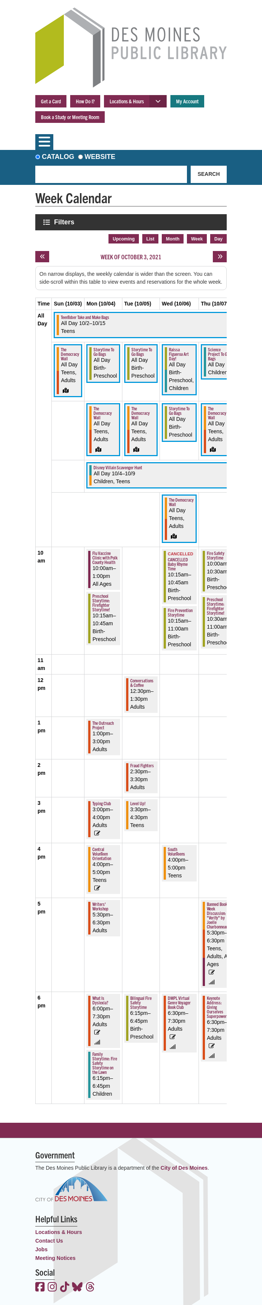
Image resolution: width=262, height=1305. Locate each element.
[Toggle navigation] (44, 142)
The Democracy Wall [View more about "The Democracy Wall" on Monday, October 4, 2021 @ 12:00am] (102, 412)
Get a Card (51, 101)
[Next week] (220, 256)
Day (218, 239)
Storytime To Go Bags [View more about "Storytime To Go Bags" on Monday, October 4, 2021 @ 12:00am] (103, 351)
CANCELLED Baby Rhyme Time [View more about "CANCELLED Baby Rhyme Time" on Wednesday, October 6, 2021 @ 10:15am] (178, 563)
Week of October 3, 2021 (131, 256)
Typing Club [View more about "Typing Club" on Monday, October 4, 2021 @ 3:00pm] (101, 803)
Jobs (41, 1249)
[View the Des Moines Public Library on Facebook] (40, 1288)
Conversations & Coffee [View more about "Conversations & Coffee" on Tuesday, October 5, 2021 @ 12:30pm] (142, 682)
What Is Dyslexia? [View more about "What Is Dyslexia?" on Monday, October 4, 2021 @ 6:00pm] (100, 1000)
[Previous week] (42, 256)
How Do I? (85, 101)
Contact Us (49, 1241)
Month (172, 239)
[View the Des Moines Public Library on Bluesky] (77, 1288)
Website (99, 156)
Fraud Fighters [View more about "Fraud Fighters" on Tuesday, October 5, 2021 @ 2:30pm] (142, 765)
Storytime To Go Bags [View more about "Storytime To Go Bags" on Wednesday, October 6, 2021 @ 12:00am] (179, 410)
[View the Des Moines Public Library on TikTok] (64, 1288)
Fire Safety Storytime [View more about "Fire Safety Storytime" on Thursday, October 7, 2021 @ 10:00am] (215, 555)
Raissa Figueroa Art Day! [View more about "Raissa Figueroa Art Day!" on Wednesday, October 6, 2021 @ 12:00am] (179, 353)
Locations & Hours (127, 101)
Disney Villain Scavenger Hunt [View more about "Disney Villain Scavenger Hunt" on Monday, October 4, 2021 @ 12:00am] (117, 467)
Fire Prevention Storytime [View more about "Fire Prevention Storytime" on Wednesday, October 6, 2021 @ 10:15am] (180, 612)
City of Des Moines (184, 1168)
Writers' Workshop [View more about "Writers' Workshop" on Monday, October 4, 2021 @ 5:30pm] (100, 906)
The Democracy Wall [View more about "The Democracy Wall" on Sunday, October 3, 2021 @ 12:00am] (70, 353)
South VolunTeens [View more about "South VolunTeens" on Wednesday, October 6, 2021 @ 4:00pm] (176, 851)
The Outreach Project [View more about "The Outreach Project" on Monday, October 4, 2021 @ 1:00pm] (103, 725)
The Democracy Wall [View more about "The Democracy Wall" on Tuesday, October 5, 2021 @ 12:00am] (140, 412)
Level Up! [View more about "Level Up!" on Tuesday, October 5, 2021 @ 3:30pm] (138, 803)
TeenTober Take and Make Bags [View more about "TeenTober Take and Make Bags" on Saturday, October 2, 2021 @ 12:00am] (85, 317)
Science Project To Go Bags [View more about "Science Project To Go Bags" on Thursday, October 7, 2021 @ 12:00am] (218, 353)
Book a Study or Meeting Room (70, 116)
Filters (65, 222)
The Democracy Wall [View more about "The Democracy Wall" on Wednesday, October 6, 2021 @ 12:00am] (181, 502)
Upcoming (124, 239)
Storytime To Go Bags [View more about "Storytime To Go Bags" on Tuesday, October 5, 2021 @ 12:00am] (141, 351)
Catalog (58, 156)
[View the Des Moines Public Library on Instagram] (52, 1288)
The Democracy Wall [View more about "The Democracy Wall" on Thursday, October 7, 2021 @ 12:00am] (217, 412)
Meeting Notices (55, 1258)
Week (197, 239)
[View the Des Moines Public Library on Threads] (90, 1288)
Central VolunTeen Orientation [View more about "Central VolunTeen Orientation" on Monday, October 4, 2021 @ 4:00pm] (101, 853)
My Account (187, 101)
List (150, 239)
